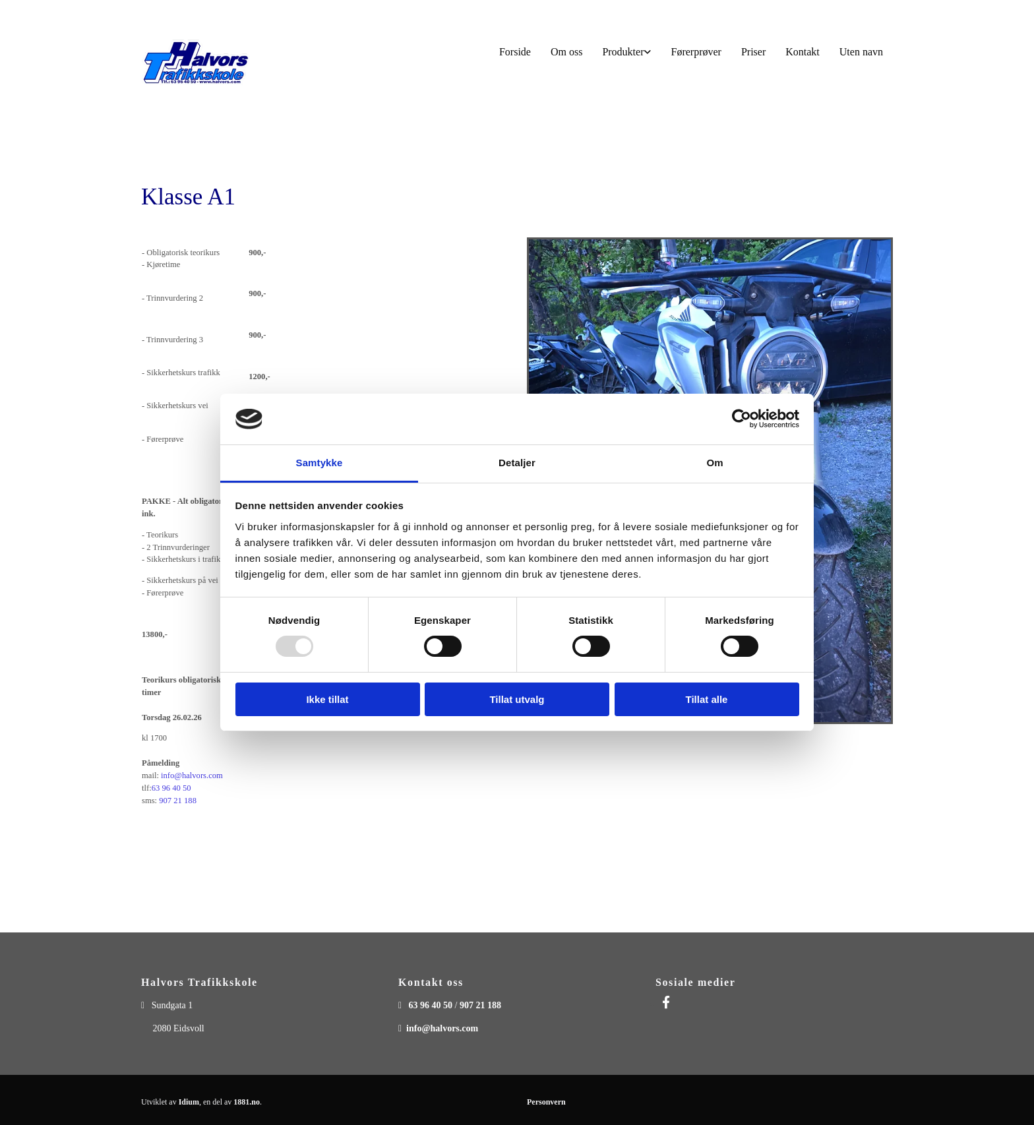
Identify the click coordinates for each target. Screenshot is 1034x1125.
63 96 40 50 (171, 788)
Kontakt (802, 51)
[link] (626, 52)
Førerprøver (696, 51)
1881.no (246, 1102)
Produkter (623, 51)
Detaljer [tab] (517, 462)
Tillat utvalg (516, 699)
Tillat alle (707, 699)
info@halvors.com (192, 775)
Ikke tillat (327, 699)
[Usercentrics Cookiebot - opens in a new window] (741, 419)
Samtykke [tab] (319, 462)
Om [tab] (714, 462)
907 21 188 (178, 800)
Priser (753, 51)
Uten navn (861, 51)
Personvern (546, 1102)
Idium (189, 1102)
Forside (515, 51)
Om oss (566, 51)
